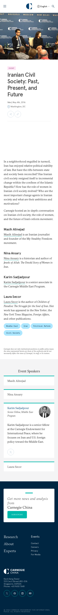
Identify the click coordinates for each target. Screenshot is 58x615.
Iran (26, 326)
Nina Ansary (11, 258)
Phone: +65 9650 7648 (14, 586)
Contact (35, 543)
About (9, 543)
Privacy (34, 550)
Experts (10, 550)
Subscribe (17, 514)
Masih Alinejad (13, 234)
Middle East (12, 326)
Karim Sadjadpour (14, 282)
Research (11, 536)
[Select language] (43, 6)
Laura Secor (11, 302)
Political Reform (41, 326)
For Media (36, 554)
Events (35, 536)
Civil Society (13, 333)
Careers (35, 547)
